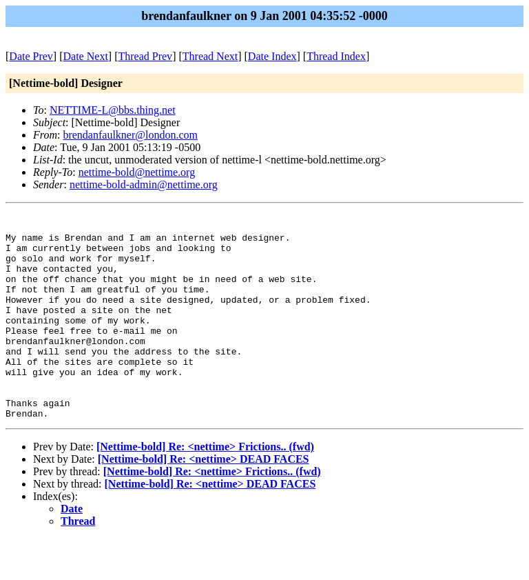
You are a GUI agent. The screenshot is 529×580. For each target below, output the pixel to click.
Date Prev (31, 56)
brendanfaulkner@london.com (130, 135)
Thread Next (210, 56)
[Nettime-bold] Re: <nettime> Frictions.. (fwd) (205, 488)
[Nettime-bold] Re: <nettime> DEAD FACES (203, 500)
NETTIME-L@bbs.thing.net (113, 110)
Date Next (85, 56)
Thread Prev (145, 56)
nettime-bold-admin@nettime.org (144, 184)
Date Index (272, 56)
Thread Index (336, 56)
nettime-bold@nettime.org (137, 172)
